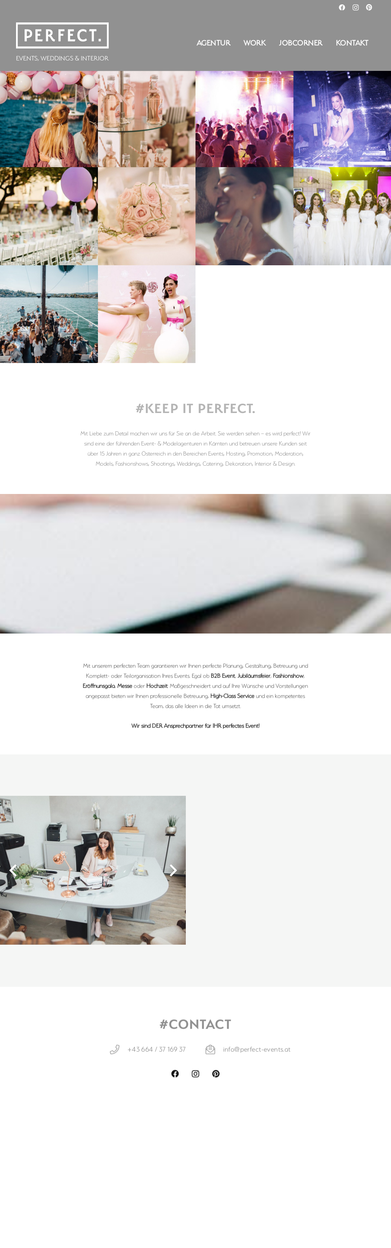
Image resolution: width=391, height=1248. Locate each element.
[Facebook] (342, 7)
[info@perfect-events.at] (214, 1056)
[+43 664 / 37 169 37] (118, 1056)
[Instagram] (355, 7)
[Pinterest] (369, 7)
